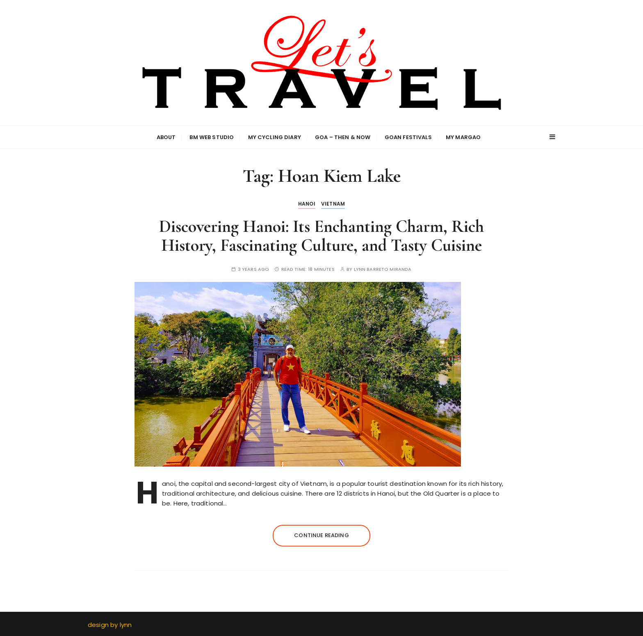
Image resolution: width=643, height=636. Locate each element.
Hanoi (306, 203)
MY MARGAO (463, 137)
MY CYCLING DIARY (274, 137)
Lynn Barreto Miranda (383, 269)
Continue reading (321, 535)
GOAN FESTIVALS (408, 137)
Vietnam (333, 203)
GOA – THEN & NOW (342, 137)
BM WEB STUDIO (211, 137)
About (166, 137)
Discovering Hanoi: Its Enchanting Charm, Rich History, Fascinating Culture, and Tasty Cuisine (321, 236)
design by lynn (110, 624)
